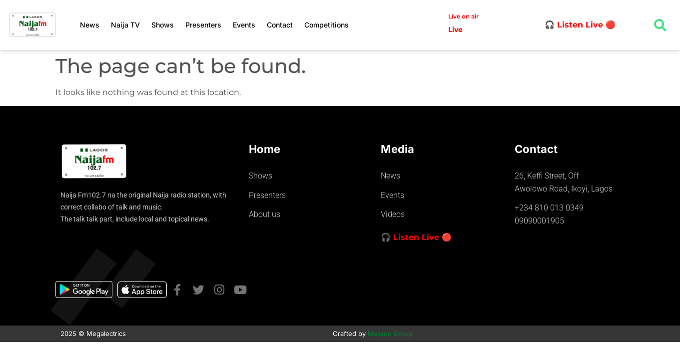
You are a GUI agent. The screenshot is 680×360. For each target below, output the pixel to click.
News (89, 24)
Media (397, 149)
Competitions (326, 24)
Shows (162, 24)
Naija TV (125, 24)
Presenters (203, 24)
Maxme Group (390, 334)
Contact (280, 24)
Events (244, 24)
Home (264, 149)
